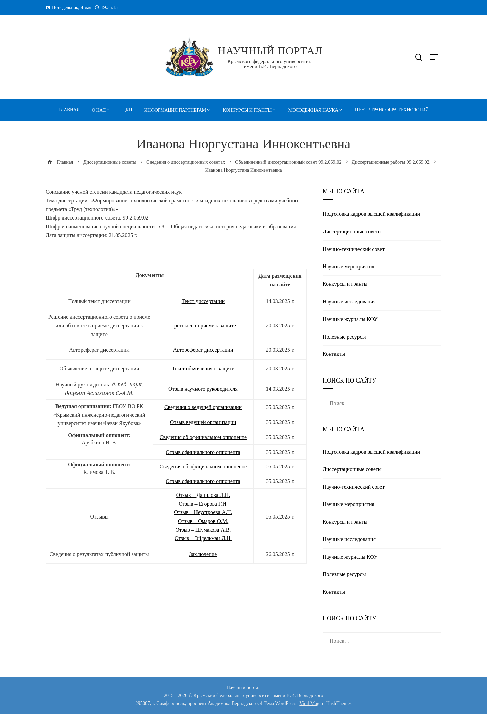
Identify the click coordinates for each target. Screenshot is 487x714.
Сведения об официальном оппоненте (203, 437)
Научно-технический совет (354, 249)
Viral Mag (309, 703)
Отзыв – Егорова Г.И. (203, 504)
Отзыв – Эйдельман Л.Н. (203, 538)
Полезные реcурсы (344, 337)
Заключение (203, 554)
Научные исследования (349, 301)
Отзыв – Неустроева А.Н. (203, 512)
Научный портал (270, 51)
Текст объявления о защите (203, 368)
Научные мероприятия (348, 266)
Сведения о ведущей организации (203, 407)
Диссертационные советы (352, 231)
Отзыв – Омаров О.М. (203, 521)
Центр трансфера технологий (392, 109)
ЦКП (127, 109)
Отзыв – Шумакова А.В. (203, 530)
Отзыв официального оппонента (203, 452)
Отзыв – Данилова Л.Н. (203, 495)
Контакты (334, 354)
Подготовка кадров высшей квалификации (371, 214)
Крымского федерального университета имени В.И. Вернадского (270, 64)
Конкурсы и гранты (247, 110)
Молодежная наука (313, 110)
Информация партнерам (175, 110)
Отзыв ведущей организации (203, 422)
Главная (68, 109)
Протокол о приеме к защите (203, 325)
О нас (99, 110)
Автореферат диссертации (203, 350)
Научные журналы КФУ (350, 319)
